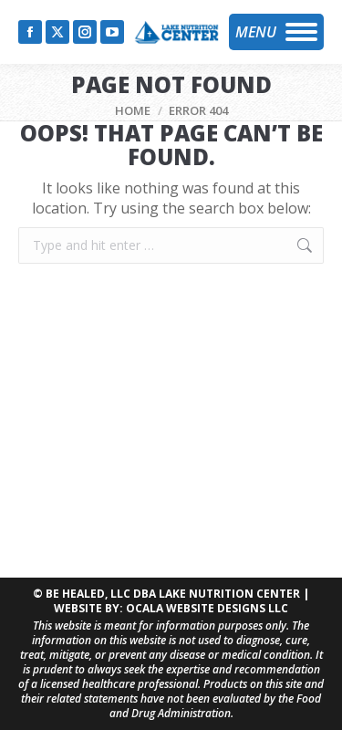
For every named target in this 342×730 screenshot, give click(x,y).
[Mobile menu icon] (276, 32)
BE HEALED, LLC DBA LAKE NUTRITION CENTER (173, 593)
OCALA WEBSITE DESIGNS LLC (207, 608)
